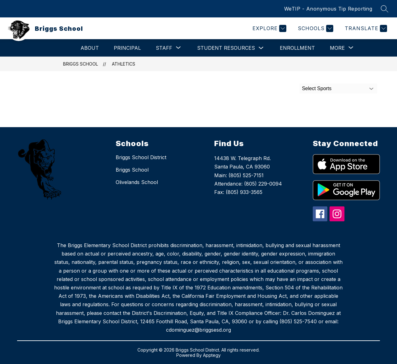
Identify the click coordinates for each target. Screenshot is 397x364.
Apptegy (212, 355)
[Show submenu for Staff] (164, 48)
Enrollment (297, 48)
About (90, 48)
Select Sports (316, 88)
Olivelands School (137, 182)
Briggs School (80, 64)
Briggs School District (141, 157)
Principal (127, 48)
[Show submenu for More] (337, 48)
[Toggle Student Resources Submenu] (261, 48)
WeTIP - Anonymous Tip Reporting (328, 9)
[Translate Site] (365, 28)
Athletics (123, 64)
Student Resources (226, 48)
